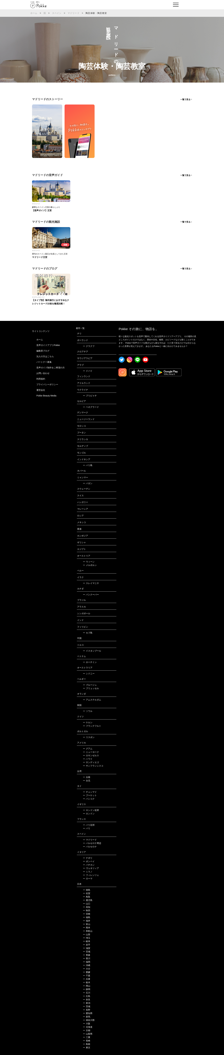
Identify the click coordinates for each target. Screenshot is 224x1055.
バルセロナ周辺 (92, 843)
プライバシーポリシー (47, 384)
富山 (86, 924)
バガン (87, 483)
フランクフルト (92, 726)
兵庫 (86, 979)
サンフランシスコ (93, 765)
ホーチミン (90, 662)
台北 (86, 780)
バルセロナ (90, 846)
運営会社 (40, 390)
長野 (86, 1010)
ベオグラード (91, 407)
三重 (86, 1037)
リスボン (89, 737)
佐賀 (86, 893)
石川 (86, 992)
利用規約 (40, 379)
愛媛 (86, 972)
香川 (86, 958)
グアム (87, 748)
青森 (86, 955)
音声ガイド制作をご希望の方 (50, 367)
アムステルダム (92, 699)
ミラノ (87, 871)
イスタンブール (92, 651)
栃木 (86, 982)
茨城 (86, 1006)
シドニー (89, 673)
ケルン (87, 722)
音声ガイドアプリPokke (48, 345)
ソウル (87, 711)
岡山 (86, 986)
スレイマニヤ (91, 583)
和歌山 (87, 931)
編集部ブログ (42, 351)
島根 (86, 1044)
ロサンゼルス (91, 755)
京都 (86, 1030)
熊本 (86, 927)
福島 (86, 917)
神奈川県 (89, 1020)
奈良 (86, 999)
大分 (86, 968)
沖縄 (86, 965)
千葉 (86, 975)
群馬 (86, 1016)
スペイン (57, 13)
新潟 (86, 1003)
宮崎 (86, 914)
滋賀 (86, 948)
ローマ (87, 878)
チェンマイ (90, 792)
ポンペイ (89, 861)
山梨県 (87, 1034)
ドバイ (87, 371)
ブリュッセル (91, 688)
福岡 (86, 962)
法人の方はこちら (45, 356)
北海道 (87, 1027)
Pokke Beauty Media (46, 395)
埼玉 (86, 938)
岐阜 (86, 941)
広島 (86, 996)
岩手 (86, 944)
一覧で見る (185, 99)
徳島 (86, 890)
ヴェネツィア (91, 868)
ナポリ (87, 858)
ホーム (33, 13)
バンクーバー (91, 594)
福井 (86, 920)
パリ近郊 (89, 825)
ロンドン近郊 (91, 810)
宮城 (86, 951)
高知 (86, 907)
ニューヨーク (91, 752)
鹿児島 (87, 900)
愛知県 (87, 1013)
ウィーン (89, 561)
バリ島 (87, 465)
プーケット (90, 795)
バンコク (89, 799)
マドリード (73, 13)
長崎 (86, 1040)
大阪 (86, 1023)
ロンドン (89, 813)
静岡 (86, 989)
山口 (86, 903)
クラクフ (89, 346)
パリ (86, 828)
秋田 (86, 910)
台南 (86, 777)
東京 (86, 1047)
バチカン (89, 865)
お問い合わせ (42, 373)
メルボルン (90, 565)
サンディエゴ (91, 762)
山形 (86, 934)
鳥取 (86, 896)
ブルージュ (90, 685)
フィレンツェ (91, 875)
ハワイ (87, 759)
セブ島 (87, 632)
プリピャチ (90, 395)
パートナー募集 (44, 362)
